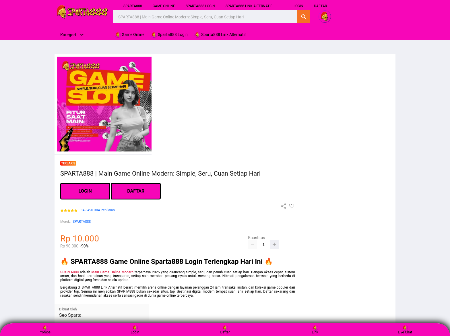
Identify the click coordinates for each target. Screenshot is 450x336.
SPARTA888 (132, 6)
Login (135, 329)
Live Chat (405, 329)
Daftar (225, 329)
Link (315, 329)
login (298, 6)
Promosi (44, 329)
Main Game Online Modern (112, 272)
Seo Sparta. (71, 315)
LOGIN (85, 191)
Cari (303, 16)
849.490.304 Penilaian (98, 210)
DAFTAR (320, 6)
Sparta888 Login (200, 6)
